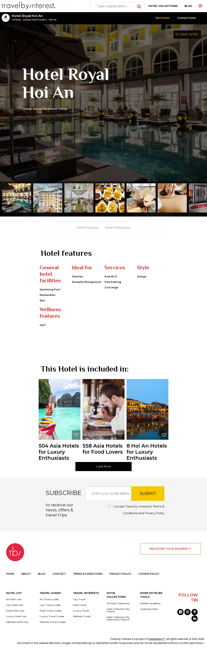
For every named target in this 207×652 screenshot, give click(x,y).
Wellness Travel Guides (52, 622)
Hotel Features (87, 227)
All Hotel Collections (118, 603)
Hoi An (52, 19)
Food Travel (79, 605)
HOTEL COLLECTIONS (162, 5)
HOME (10, 573)
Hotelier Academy (150, 603)
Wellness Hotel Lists (17, 622)
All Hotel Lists (13, 599)
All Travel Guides (49, 599)
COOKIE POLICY (148, 573)
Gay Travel (79, 599)
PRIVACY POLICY (120, 573)
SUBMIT (148, 493)
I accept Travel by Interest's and (136, 510)
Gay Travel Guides (50, 605)
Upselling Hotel (148, 609)
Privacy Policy (154, 513)
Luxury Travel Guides (52, 616)
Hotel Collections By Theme (118, 610)
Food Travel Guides (50, 611)
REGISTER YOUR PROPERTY (170, 549)
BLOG (188, 5)
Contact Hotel (186, 17)
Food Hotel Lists (15, 611)
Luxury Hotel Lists (16, 616)
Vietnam (16, 19)
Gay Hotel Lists (14, 605)
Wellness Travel (81, 616)
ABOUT (26, 573)
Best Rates (163, 17)
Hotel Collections (117, 227)
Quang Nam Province (35, 19)
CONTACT (59, 573)
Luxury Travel (81, 611)
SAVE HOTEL (187, 34)
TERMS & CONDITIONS (87, 573)
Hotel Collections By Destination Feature (118, 618)
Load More (103, 466)
